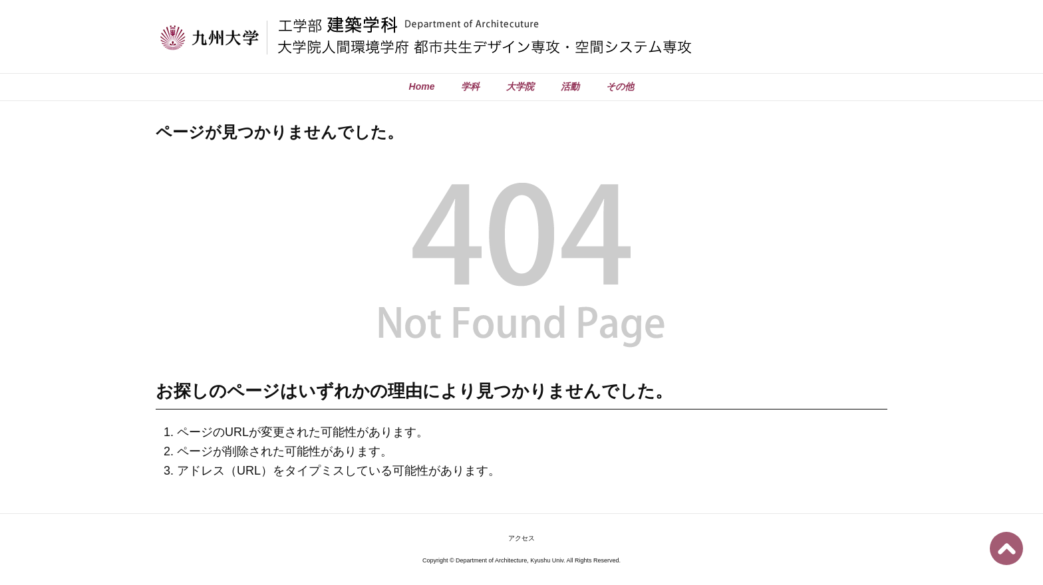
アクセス (521, 538)
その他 (620, 86)
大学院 (520, 86)
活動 (570, 86)
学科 (470, 86)
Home (422, 86)
